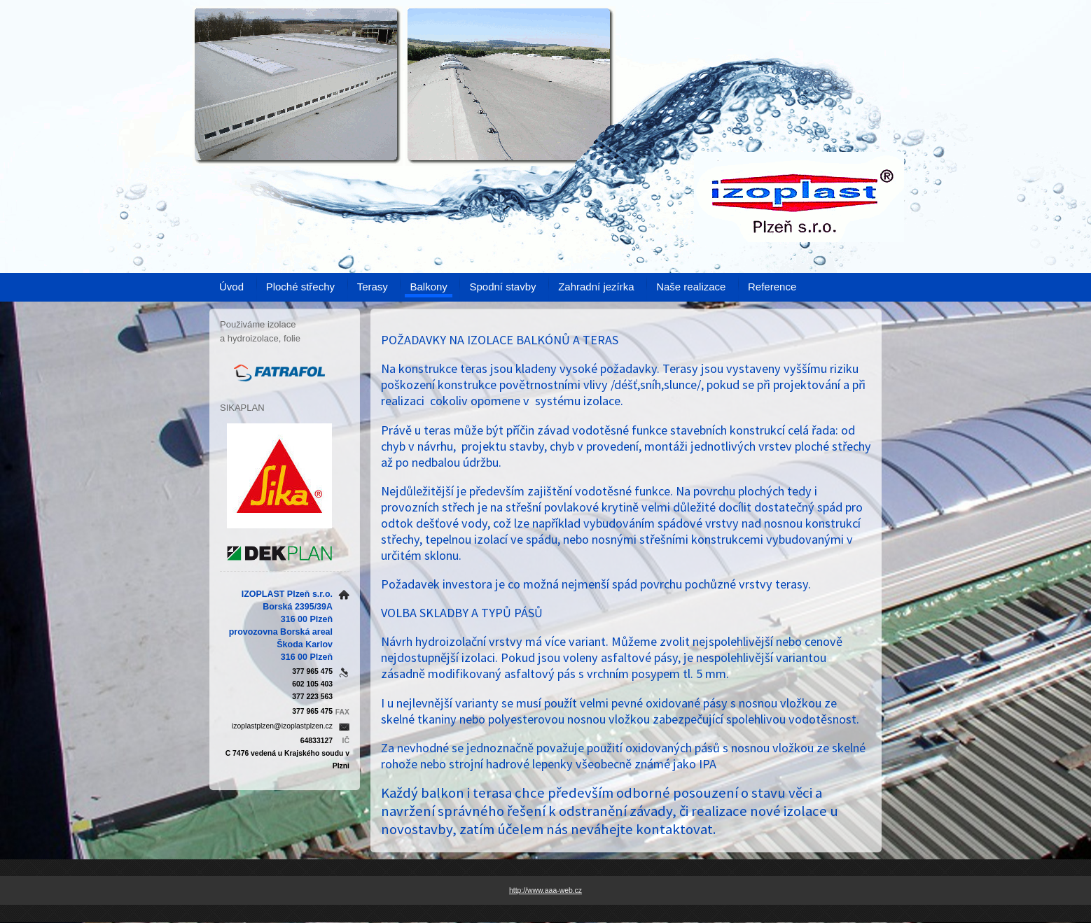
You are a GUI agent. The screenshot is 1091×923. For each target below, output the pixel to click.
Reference (772, 287)
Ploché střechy (300, 287)
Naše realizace (690, 287)
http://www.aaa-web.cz (545, 890)
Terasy (372, 287)
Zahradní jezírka (596, 287)
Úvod (231, 287)
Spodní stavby (502, 287)
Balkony (428, 287)
